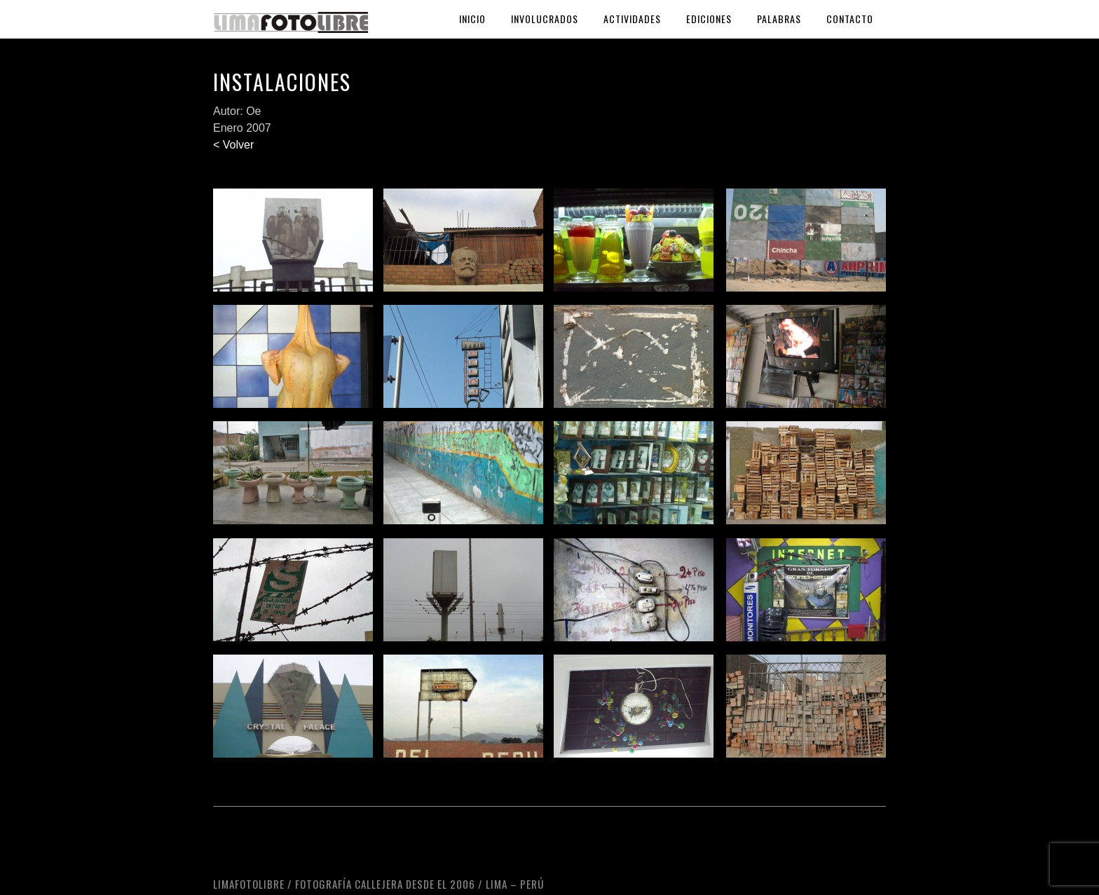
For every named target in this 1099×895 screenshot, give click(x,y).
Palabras (779, 18)
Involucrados (544, 18)
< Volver (233, 145)
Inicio (472, 18)
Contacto (849, 18)
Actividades (632, 18)
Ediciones (709, 18)
